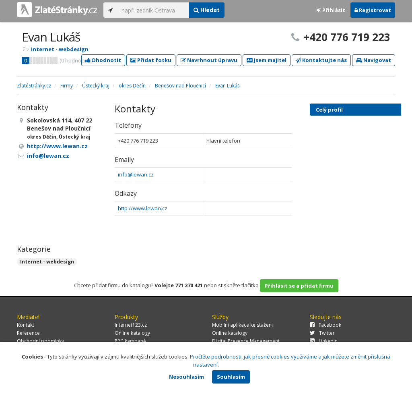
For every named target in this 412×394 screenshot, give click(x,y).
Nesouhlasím (186, 376)
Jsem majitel (266, 60)
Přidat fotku (150, 60)
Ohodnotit (103, 60)
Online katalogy (132, 333)
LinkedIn (324, 341)
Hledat (207, 10)
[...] (153, 10)
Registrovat (372, 10)
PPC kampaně (130, 341)
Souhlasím (231, 376)
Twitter (322, 333)
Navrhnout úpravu (209, 60)
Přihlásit (331, 10)
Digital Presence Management (246, 341)
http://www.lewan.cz (142, 208)
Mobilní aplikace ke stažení (242, 324)
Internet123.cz (131, 324)
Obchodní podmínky (40, 341)
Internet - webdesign (60, 49)
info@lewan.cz (136, 174)
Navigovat (373, 60)
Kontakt (25, 324)
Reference (28, 333)
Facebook (325, 324)
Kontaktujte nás (321, 60)
